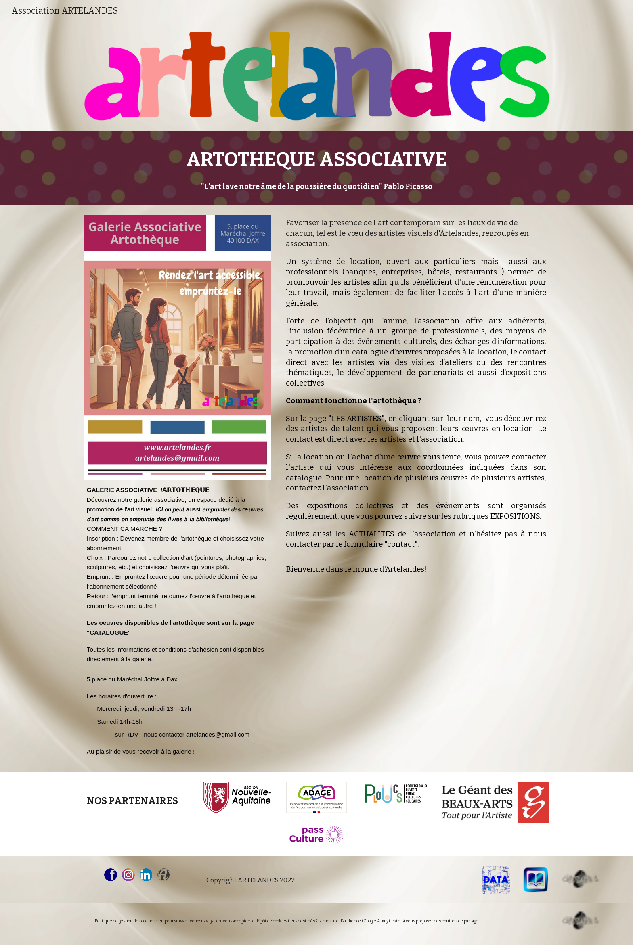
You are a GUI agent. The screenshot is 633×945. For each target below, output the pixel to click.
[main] (316, 168)
